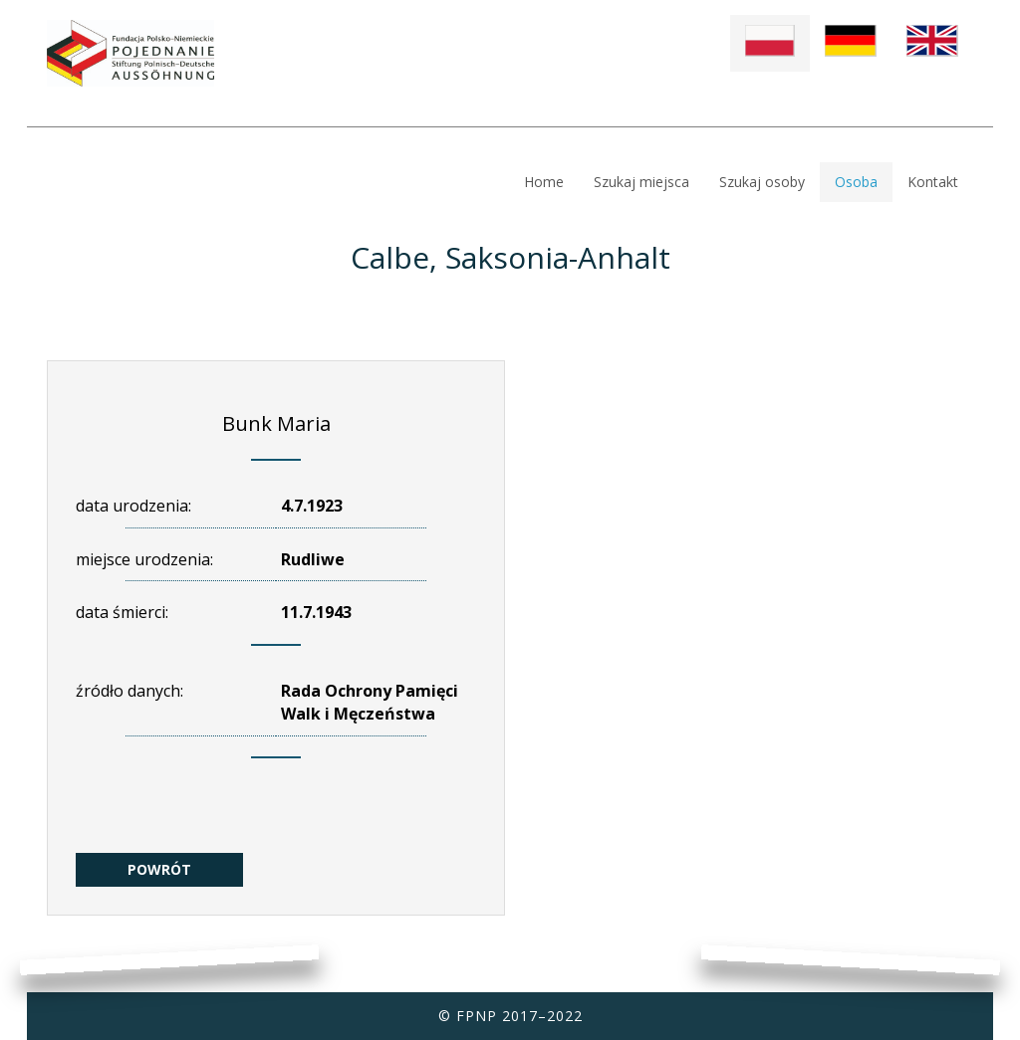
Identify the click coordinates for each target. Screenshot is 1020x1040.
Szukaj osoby (762, 181)
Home (544, 181)
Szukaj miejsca (641, 181)
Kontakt (932, 181)
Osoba (856, 181)
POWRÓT (159, 869)
